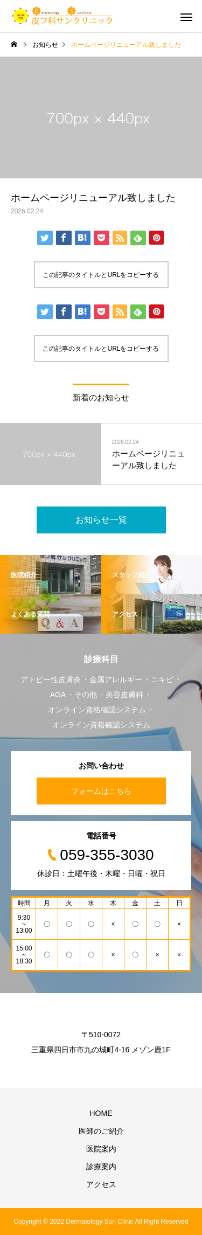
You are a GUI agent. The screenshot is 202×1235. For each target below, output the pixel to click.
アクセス (101, 1184)
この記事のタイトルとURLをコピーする (101, 275)
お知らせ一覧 (101, 519)
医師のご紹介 (101, 1131)
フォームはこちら (101, 791)
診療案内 (101, 1166)
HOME (101, 1113)
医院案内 (101, 1148)
